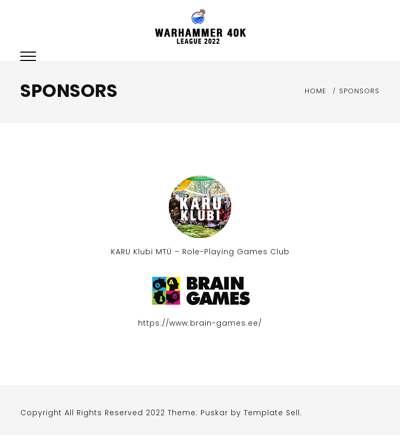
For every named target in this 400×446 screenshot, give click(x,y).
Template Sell (272, 412)
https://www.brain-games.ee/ (200, 323)
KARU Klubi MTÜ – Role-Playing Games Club (200, 251)
